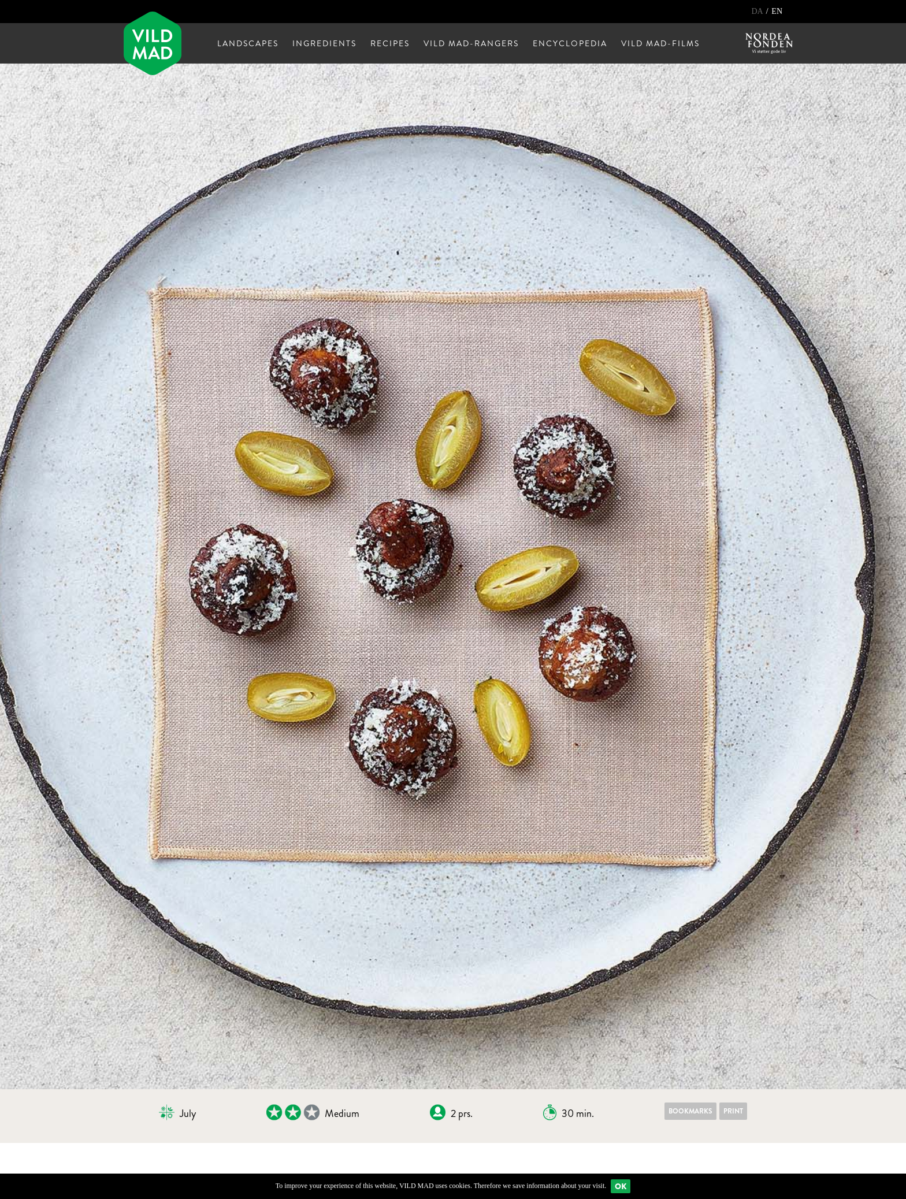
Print (733, 1111)
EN (776, 11)
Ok (620, 1186)
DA (757, 11)
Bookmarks (690, 1111)
